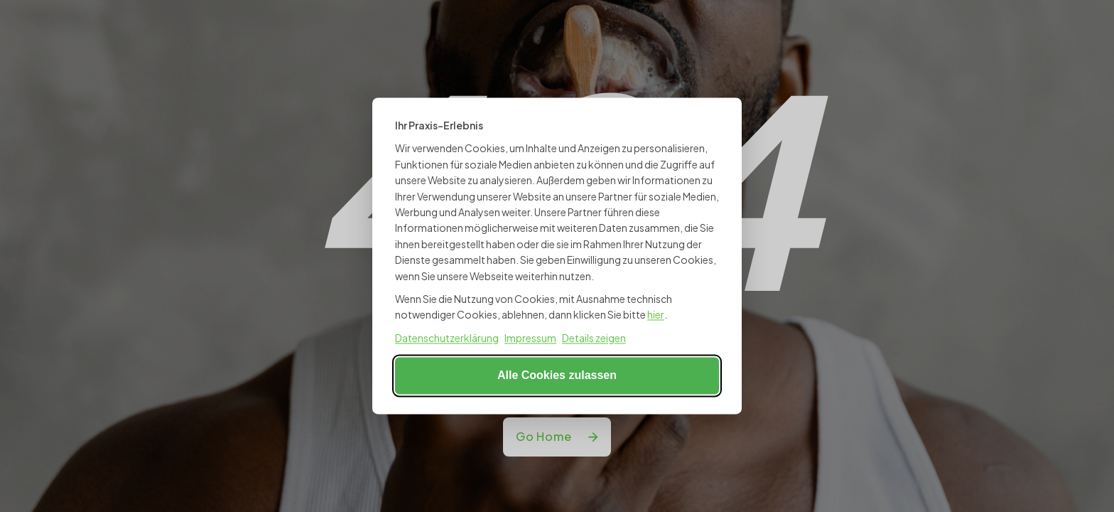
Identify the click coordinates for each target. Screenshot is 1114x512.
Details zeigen (594, 337)
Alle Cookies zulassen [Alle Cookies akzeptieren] (557, 376)
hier (655, 315)
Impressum (530, 337)
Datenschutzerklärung (447, 337)
